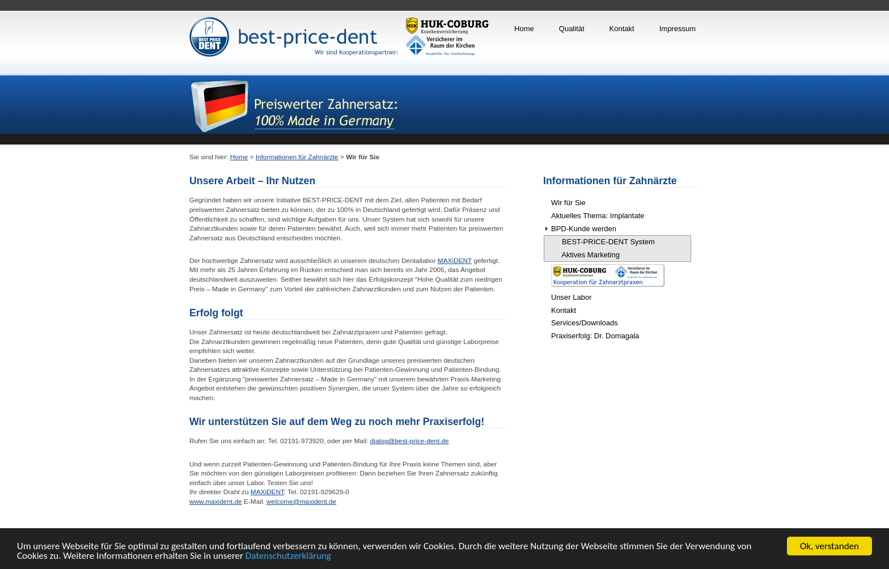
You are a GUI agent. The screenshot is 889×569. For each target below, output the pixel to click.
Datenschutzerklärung (288, 556)
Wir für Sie (568, 202)
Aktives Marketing (586, 254)
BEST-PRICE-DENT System (603, 241)
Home (524, 28)
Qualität (572, 28)
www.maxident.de (215, 502)
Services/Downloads (584, 323)
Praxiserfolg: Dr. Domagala (595, 336)
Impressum (677, 28)
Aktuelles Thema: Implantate (598, 215)
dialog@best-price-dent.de (409, 441)
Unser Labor (571, 297)
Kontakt (621, 28)
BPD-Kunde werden (583, 228)
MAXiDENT (455, 261)
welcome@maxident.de (301, 502)
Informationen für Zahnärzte (297, 157)
